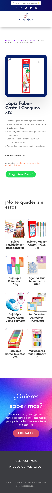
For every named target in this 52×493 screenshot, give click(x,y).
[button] (39, 62)
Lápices (31, 40)
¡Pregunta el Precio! (20, 174)
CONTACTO (26, 433)
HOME (17, 461)
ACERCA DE (34, 467)
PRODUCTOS (17, 467)
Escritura (19, 40)
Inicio (8, 40)
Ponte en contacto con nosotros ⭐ (26, 3)
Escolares (20, 163)
